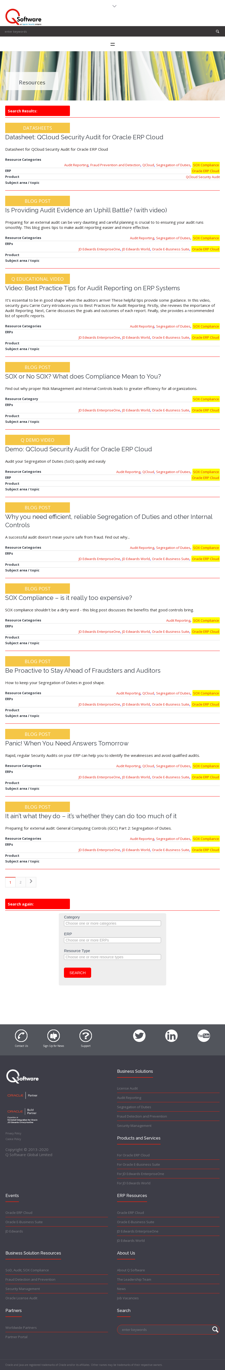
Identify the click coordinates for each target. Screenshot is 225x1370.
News (121, 1288)
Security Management (134, 1125)
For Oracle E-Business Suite (138, 1164)
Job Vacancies (128, 1298)
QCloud (148, 165)
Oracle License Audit (21, 1298)
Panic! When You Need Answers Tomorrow (67, 743)
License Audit (127, 1088)
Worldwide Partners (21, 1327)
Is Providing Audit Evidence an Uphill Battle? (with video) (86, 210)
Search (77, 972)
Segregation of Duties (173, 165)
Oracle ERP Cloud (205, 171)
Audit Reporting (76, 165)
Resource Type (77, 950)
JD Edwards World (136, 249)
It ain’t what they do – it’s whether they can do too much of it (91, 816)
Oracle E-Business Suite (170, 249)
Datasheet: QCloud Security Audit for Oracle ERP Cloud (84, 137)
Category (72, 917)
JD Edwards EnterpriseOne (99, 249)
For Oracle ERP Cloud (133, 1155)
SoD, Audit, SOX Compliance (27, 1270)
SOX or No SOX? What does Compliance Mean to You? (83, 376)
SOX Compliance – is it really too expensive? (68, 597)
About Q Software (131, 1270)
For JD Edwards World (133, 1183)
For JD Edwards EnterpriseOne (140, 1173)
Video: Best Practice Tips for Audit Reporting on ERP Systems (92, 288)
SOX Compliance (206, 165)
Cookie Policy (13, 1139)
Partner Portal (16, 1337)
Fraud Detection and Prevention (142, 1116)
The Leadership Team (134, 1279)
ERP (68, 934)
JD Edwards (14, 1231)
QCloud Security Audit (203, 177)
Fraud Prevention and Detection (115, 165)
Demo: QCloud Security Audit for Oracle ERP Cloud (78, 449)
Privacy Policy (13, 1133)
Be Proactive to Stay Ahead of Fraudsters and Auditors (83, 670)
